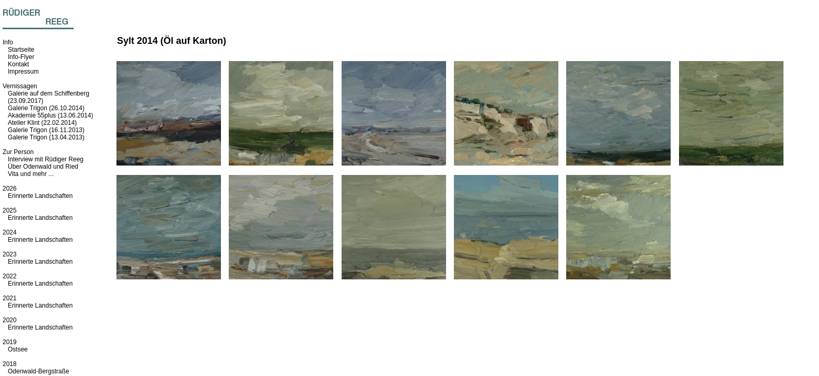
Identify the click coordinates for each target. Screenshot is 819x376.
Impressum (23, 71)
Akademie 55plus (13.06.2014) (50, 115)
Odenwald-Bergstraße (38, 371)
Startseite (21, 49)
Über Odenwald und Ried (43, 166)
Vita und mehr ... (31, 174)
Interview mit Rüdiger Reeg (46, 159)
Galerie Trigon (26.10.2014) (46, 108)
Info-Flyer (21, 57)
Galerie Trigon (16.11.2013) (46, 130)
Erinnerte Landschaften (40, 195)
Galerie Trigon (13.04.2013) (46, 137)
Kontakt (18, 64)
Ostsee (18, 349)
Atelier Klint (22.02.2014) (42, 122)
